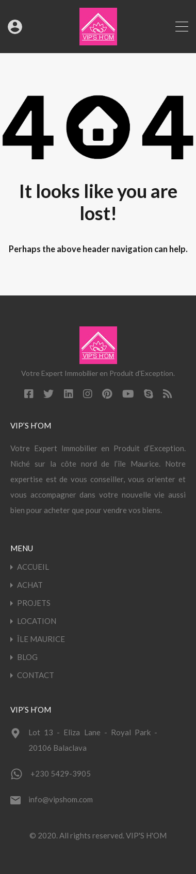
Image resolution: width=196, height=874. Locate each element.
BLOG (27, 657)
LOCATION (36, 621)
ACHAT (30, 585)
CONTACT (35, 675)
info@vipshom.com (60, 799)
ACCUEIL (33, 567)
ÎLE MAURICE (41, 639)
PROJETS (34, 603)
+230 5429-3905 (60, 773)
